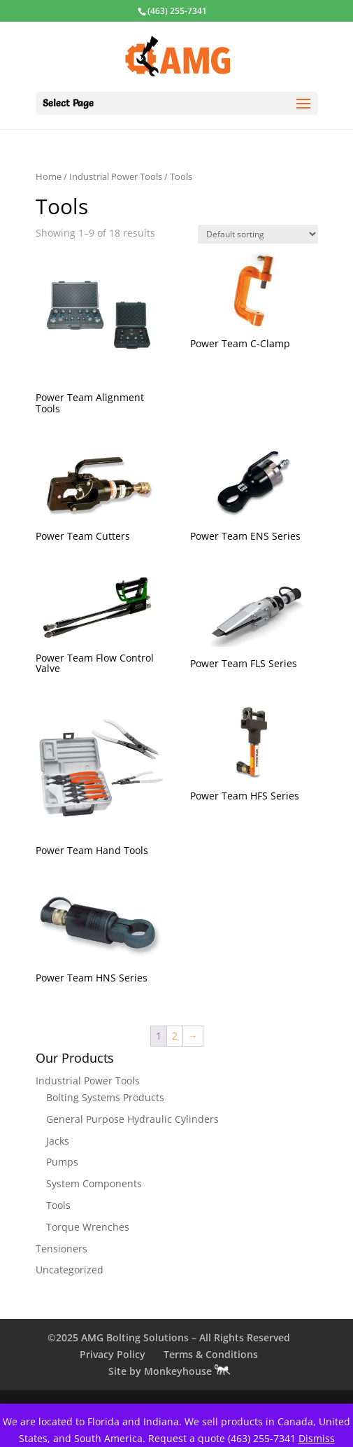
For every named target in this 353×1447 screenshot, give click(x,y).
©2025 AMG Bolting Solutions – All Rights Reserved (169, 1337)
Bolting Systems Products (105, 1097)
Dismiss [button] (316, 1438)
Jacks (57, 1140)
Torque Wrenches (87, 1226)
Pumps (62, 1161)
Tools (58, 1205)
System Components (94, 1183)
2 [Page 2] (175, 1035)
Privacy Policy (112, 1354)
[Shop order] (258, 234)
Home (49, 176)
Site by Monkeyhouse (169, 1371)
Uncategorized (69, 1269)
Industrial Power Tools (115, 176)
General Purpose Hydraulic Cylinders (132, 1119)
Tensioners (61, 1248)
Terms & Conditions (211, 1354)
